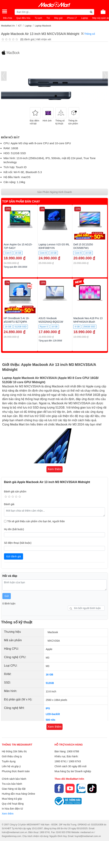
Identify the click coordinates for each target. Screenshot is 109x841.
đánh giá (29, 39)
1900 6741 (61, 761)
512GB (50, 683)
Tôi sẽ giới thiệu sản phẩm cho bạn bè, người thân (36, 521)
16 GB (49, 674)
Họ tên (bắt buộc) (14, 529)
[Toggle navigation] (4, 11)
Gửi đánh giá (13, 556)
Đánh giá (9, 504)
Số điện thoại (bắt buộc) (17, 542)
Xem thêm (8, 813)
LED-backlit (53, 714)
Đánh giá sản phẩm (15, 491)
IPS (48, 708)
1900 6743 (75, 761)
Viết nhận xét (43, 39)
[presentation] (4, 76)
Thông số (88, 33)
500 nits (50, 719)
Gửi (7, 596)
